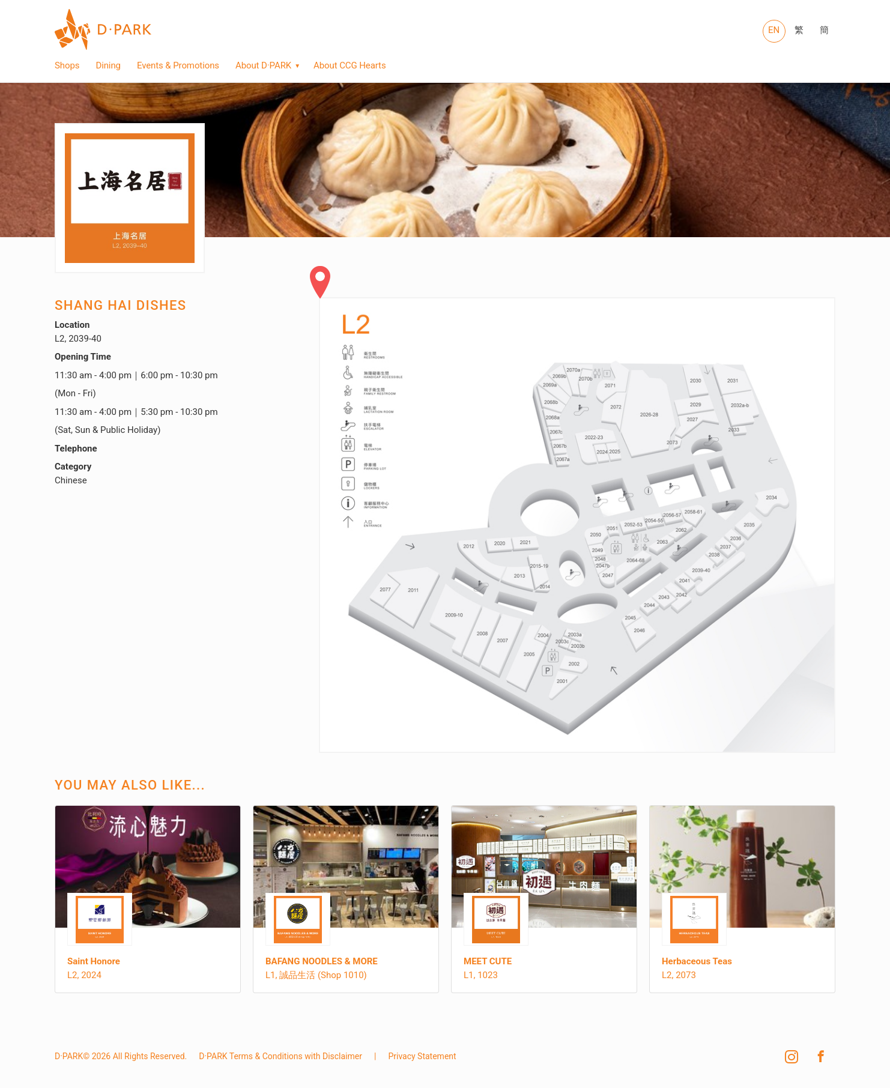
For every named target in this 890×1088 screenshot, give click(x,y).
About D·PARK (263, 65)
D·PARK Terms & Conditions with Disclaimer (280, 1056)
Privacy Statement (422, 1056)
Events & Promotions (178, 65)
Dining (108, 65)
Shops (67, 65)
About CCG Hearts (349, 65)
